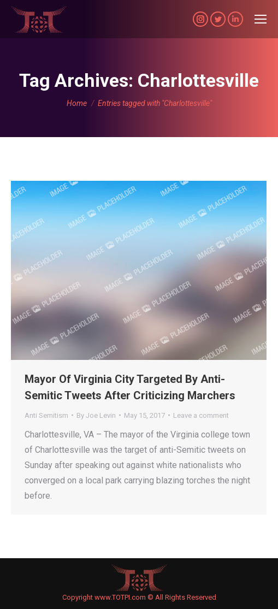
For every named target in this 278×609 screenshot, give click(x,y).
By (96, 415)
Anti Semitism (46, 415)
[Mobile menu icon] (260, 19)
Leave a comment (201, 415)
